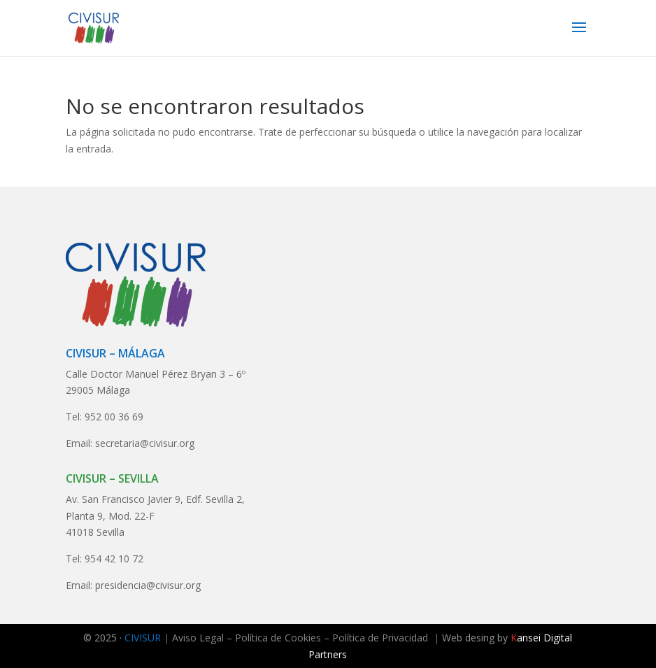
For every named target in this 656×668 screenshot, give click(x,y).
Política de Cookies (278, 637)
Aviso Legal (198, 637)
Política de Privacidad (380, 637)
